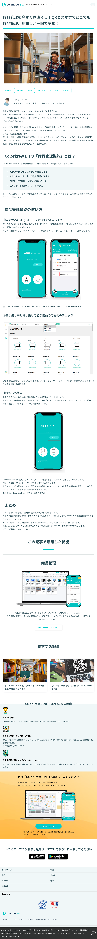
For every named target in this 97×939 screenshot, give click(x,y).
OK (93, 933)
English (7, 895)
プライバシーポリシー (20, 920)
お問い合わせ (48, 826)
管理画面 (5, 887)
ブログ (52, 876)
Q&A (52, 881)
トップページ (7, 870)
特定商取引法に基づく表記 (43, 920)
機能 (52, 870)
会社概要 (55, 920)
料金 (3, 876)
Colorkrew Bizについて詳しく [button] (48, 627)
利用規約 (30, 920)
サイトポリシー (7, 920)
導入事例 (5, 881)
